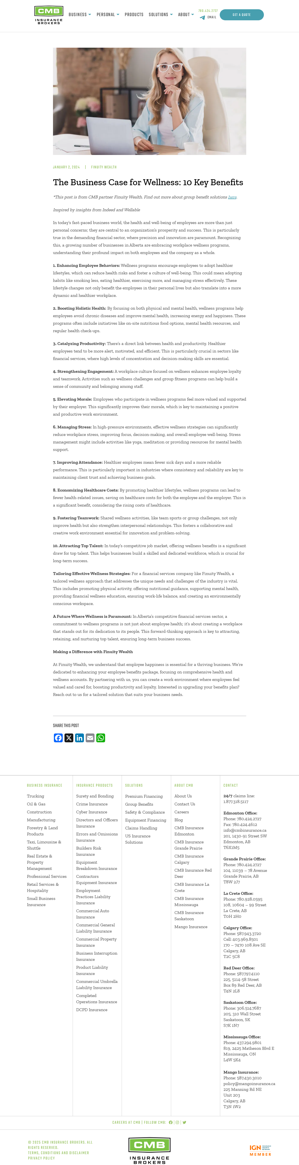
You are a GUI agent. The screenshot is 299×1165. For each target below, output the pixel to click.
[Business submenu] (89, 14)
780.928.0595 (249, 899)
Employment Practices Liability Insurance (93, 896)
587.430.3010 (249, 1077)
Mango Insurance (190, 926)
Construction (39, 811)
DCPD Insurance (91, 1009)
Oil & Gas (36, 804)
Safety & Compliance (145, 812)
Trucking (35, 796)
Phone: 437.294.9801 (242, 1042)
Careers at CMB (126, 1123)
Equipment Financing (145, 820)
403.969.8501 (245, 939)
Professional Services (47, 876)
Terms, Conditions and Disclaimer (58, 1153)
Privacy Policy (41, 1158)
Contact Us (184, 804)
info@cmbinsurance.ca (245, 830)
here (232, 197)
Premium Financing (144, 796)
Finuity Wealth (104, 167)
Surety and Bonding (95, 796)
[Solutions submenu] (171, 14)
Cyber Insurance (91, 811)
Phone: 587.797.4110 (241, 973)
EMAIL (212, 17)
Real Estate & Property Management (39, 862)
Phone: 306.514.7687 (242, 1008)
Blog (178, 819)
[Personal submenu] (117, 14)
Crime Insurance (92, 804)
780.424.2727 (208, 11)
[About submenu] (192, 14)
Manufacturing (41, 819)
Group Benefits (139, 804)
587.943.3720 (249, 933)
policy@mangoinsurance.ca (249, 1083)
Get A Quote (242, 15)
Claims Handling (141, 828)
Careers (181, 811)
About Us (183, 796)
